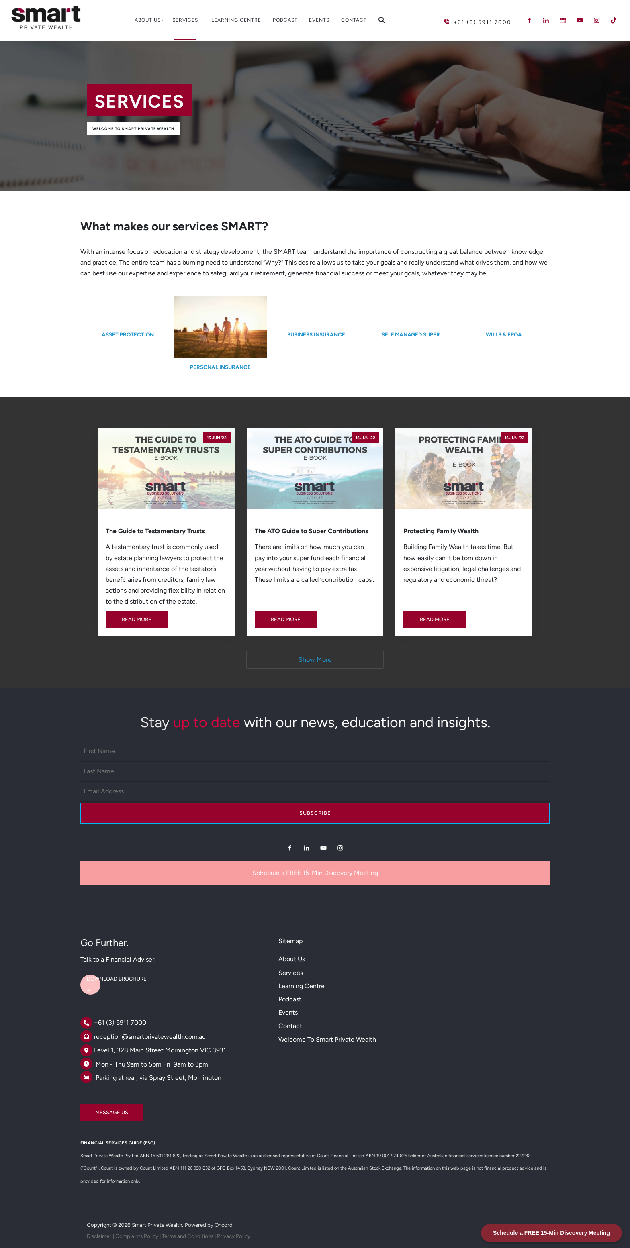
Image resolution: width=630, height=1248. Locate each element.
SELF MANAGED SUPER (411, 334)
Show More (315, 659)
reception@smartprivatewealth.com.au (150, 1036)
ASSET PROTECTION (128, 334)
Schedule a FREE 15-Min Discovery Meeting (315, 873)
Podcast (285, 20)
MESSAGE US (96, 1109)
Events (319, 20)
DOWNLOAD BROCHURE (110, 976)
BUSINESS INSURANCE (316, 334)
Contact (354, 20)
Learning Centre (236, 20)
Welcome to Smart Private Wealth (133, 128)
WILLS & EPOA (504, 334)
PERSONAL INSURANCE (220, 367)
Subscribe (315, 813)
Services (185, 20)
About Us (148, 20)
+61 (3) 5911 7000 (120, 1022)
